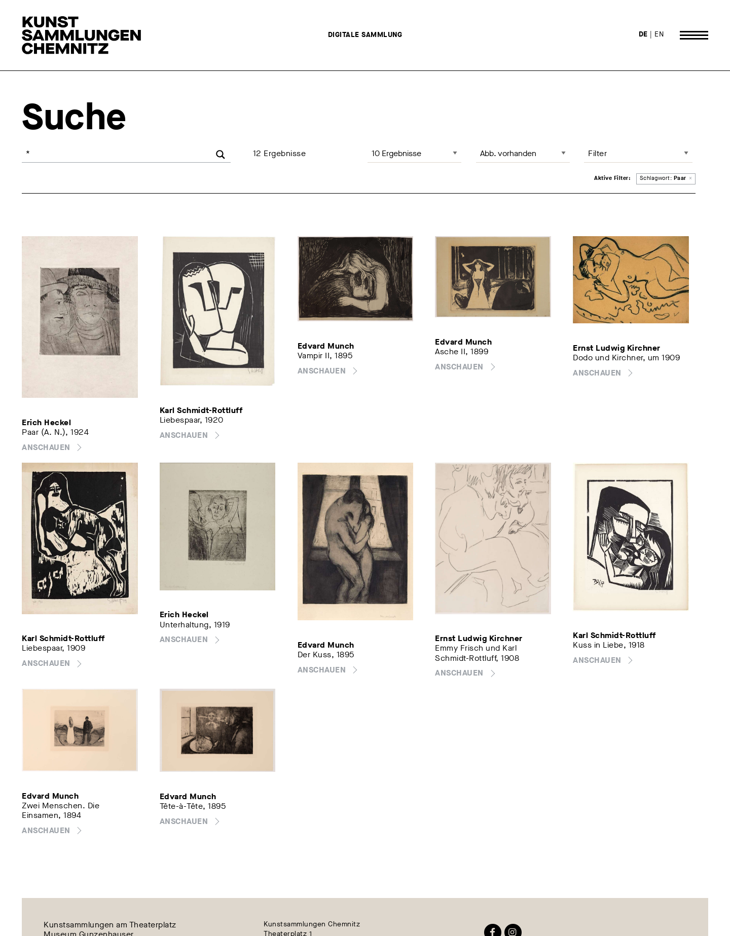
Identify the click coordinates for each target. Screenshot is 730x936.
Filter (597, 153)
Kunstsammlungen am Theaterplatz (110, 924)
